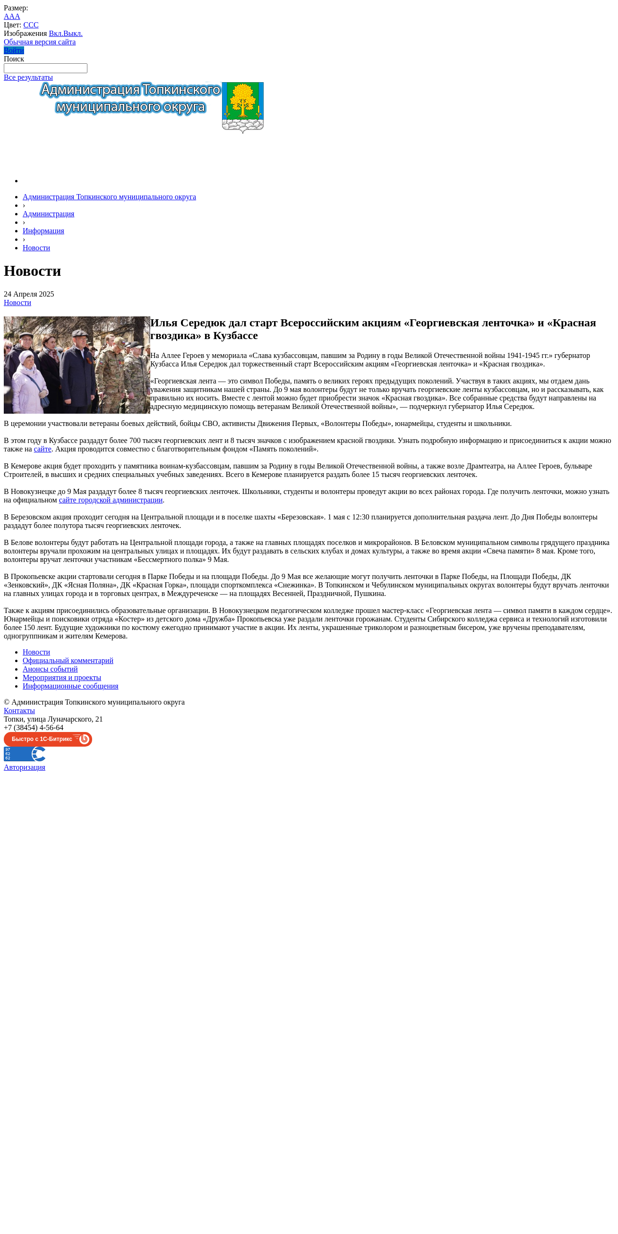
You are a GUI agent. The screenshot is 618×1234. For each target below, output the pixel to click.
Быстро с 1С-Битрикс (42, 739)
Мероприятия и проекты (62, 677)
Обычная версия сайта (40, 42)
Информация (43, 231)
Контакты (19, 710)
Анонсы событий (50, 669)
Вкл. (56, 33)
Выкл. (73, 33)
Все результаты (28, 77)
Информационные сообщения (71, 686)
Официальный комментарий (68, 660)
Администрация (48, 214)
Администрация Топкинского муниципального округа (109, 197)
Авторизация (24, 767)
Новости (36, 248)
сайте (43, 449)
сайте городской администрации (111, 500)
